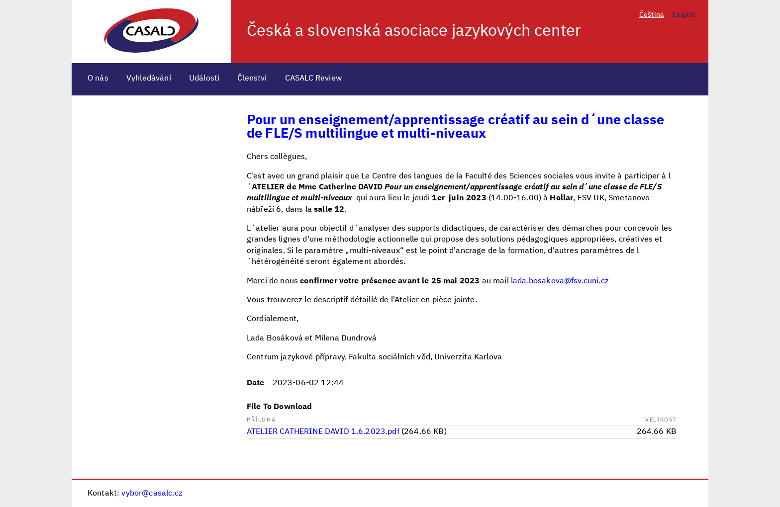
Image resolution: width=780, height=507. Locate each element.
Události (204, 79)
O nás (98, 79)
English (684, 14)
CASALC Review (313, 79)
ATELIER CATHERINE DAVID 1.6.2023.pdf (323, 432)
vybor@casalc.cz (151, 494)
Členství (252, 79)
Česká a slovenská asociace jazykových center (414, 31)
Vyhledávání (148, 79)
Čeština (651, 14)
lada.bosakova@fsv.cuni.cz (560, 281)
